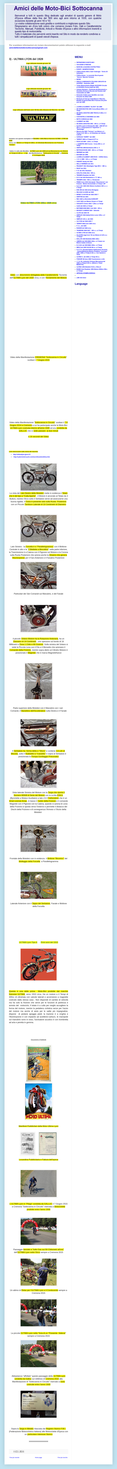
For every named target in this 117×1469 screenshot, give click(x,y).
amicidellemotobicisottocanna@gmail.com (28, 48)
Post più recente (14, 1457)
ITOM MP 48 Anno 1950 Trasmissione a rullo (90, 259)
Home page (38, 1457)
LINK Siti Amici (81, 278)
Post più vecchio (63, 1457)
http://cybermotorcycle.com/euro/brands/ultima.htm (31, 457)
